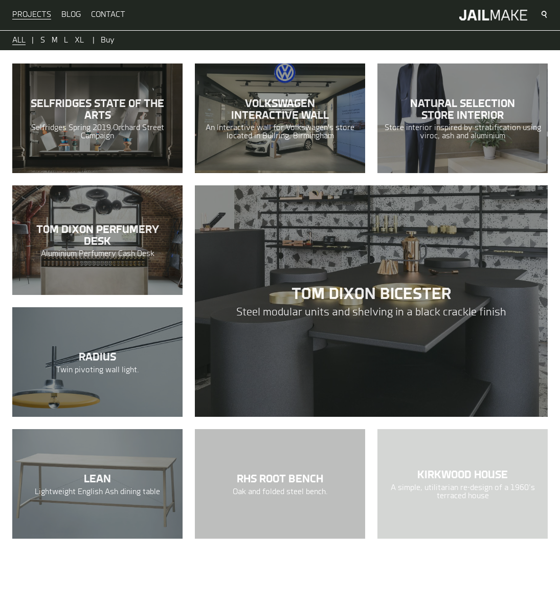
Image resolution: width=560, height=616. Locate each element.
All (19, 40)
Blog (71, 15)
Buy (108, 40)
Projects (31, 15)
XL (79, 40)
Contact (108, 15)
